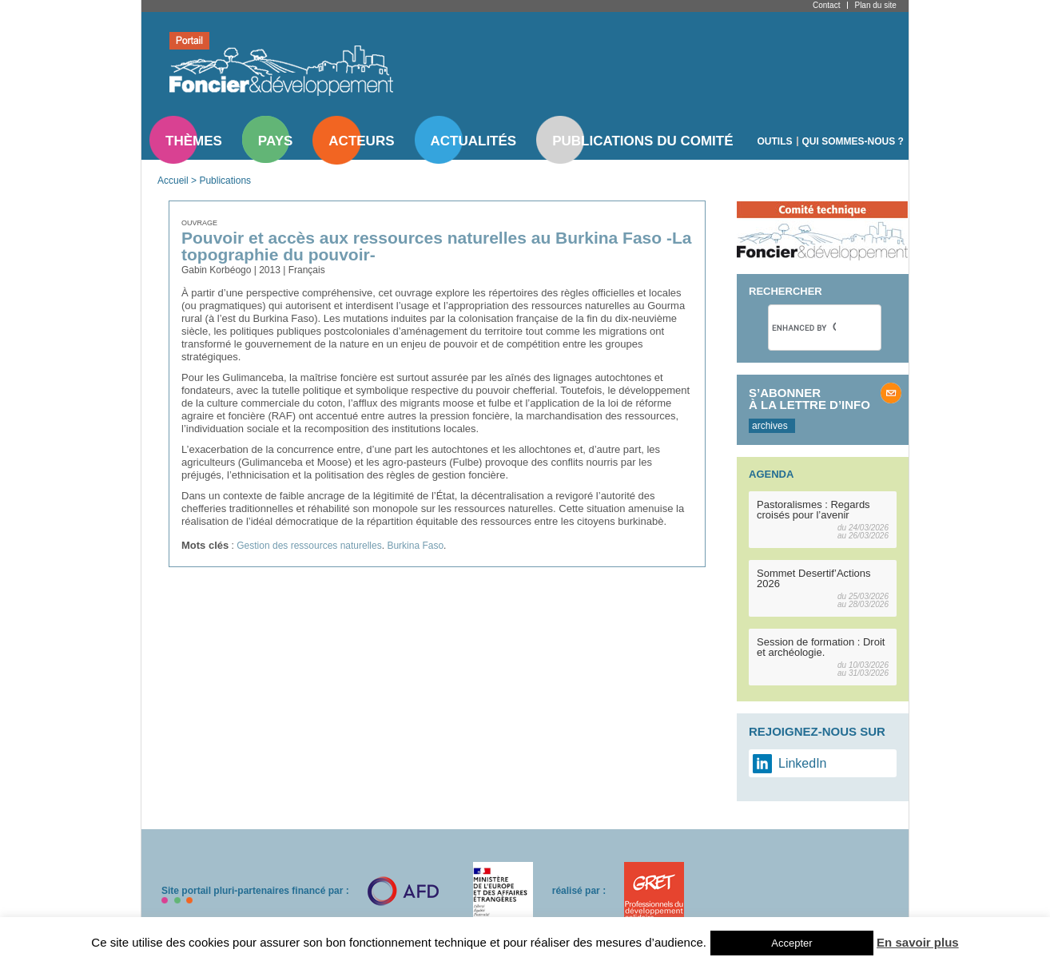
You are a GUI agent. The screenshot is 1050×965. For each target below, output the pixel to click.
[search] (804, 327)
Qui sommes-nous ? (853, 141)
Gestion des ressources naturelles (309, 545)
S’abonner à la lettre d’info (809, 398)
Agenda (771, 474)
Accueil (173, 180)
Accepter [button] (791, 943)
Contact (826, 5)
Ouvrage (199, 223)
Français (306, 270)
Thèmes (193, 141)
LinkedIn (802, 763)
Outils (775, 141)
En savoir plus (918, 942)
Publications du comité (642, 141)
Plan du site (875, 5)
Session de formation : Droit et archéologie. (821, 647)
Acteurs (361, 141)
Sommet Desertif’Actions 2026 (814, 578)
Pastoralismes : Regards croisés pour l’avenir (813, 509)
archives (770, 425)
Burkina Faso (415, 545)
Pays (275, 141)
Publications (225, 180)
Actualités (474, 141)
